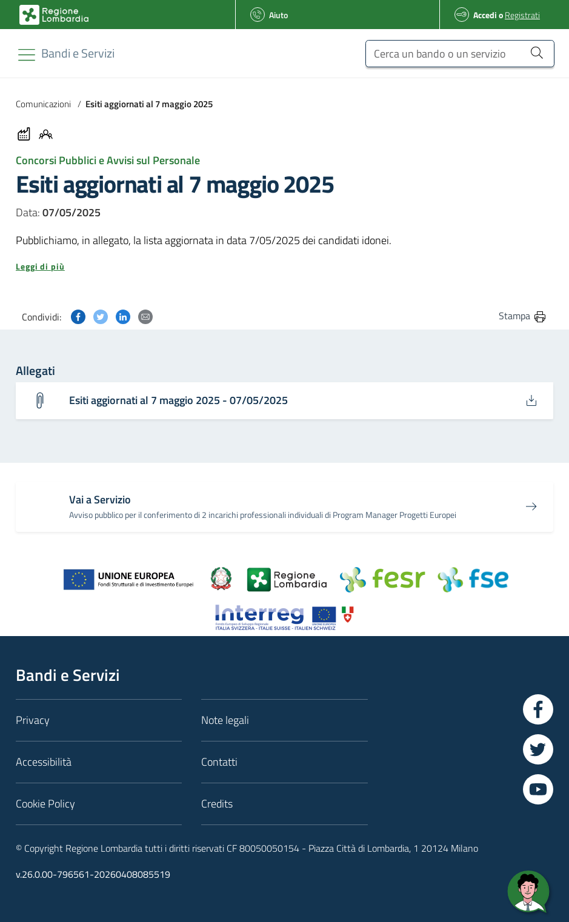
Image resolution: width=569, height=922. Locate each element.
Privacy (33, 720)
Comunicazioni (43, 104)
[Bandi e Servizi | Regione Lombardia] (53, 15)
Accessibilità (44, 762)
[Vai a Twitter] (538, 749)
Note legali (225, 720)
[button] (284, 266)
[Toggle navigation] (27, 55)
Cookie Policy (45, 803)
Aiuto (278, 14)
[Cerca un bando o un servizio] (459, 53)
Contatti (219, 762)
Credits (217, 803)
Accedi (485, 14)
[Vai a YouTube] (538, 789)
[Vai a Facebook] (538, 709)
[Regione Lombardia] (78, 53)
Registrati (522, 14)
